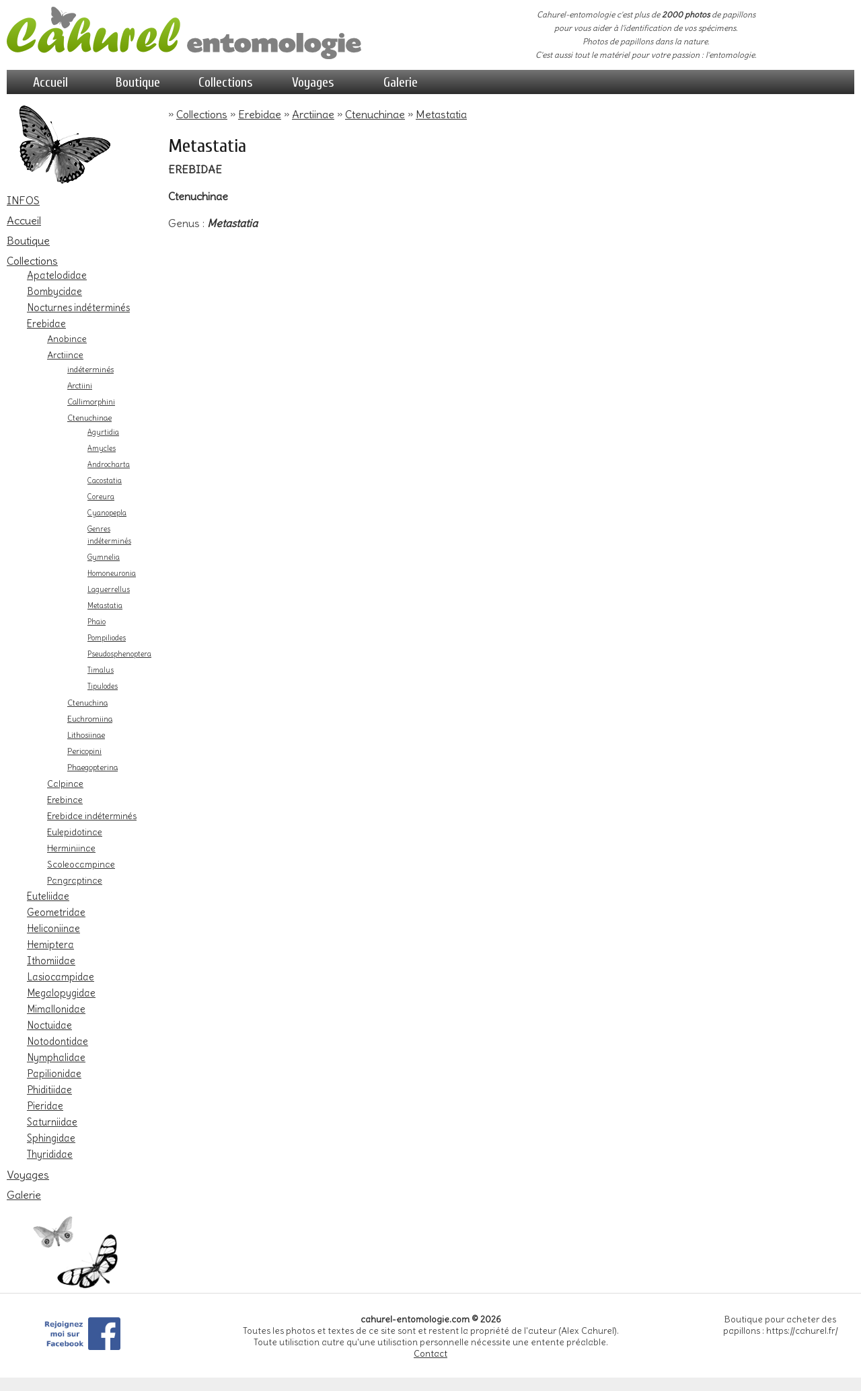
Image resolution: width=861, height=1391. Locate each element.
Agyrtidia (103, 432)
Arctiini (79, 385)
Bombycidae (54, 292)
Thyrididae (50, 1154)
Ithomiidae (51, 961)
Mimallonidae (56, 1009)
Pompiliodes (106, 638)
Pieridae (45, 1106)
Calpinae (65, 783)
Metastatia (104, 605)
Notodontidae (57, 1042)
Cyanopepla (106, 513)
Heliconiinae (53, 929)
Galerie (400, 82)
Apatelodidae (57, 275)
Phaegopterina (92, 767)
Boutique (138, 82)
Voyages (313, 82)
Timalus (100, 670)
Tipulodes (102, 686)
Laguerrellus (108, 589)
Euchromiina (89, 719)
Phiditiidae (49, 1090)
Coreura (100, 497)
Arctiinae (65, 354)
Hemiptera (50, 945)
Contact (430, 1353)
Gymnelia (103, 557)
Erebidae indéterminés (92, 815)
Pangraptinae (74, 880)
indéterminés (90, 369)
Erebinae (65, 799)
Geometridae (56, 913)
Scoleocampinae (81, 864)
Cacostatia (104, 480)
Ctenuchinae (89, 418)
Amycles (101, 448)
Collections (225, 82)
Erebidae (46, 324)
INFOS (23, 200)
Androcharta (108, 464)
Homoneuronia (111, 573)
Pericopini (84, 751)
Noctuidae (49, 1025)
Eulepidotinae (74, 832)
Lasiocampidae (60, 977)
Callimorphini (91, 402)
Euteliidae (48, 896)
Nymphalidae (56, 1058)
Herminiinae (71, 848)
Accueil (50, 82)
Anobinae (67, 338)
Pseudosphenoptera (119, 654)
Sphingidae (51, 1138)
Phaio (96, 622)
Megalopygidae (61, 993)
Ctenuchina (87, 703)
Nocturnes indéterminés (78, 308)
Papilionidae (54, 1074)
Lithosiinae (86, 735)
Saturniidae (52, 1122)
